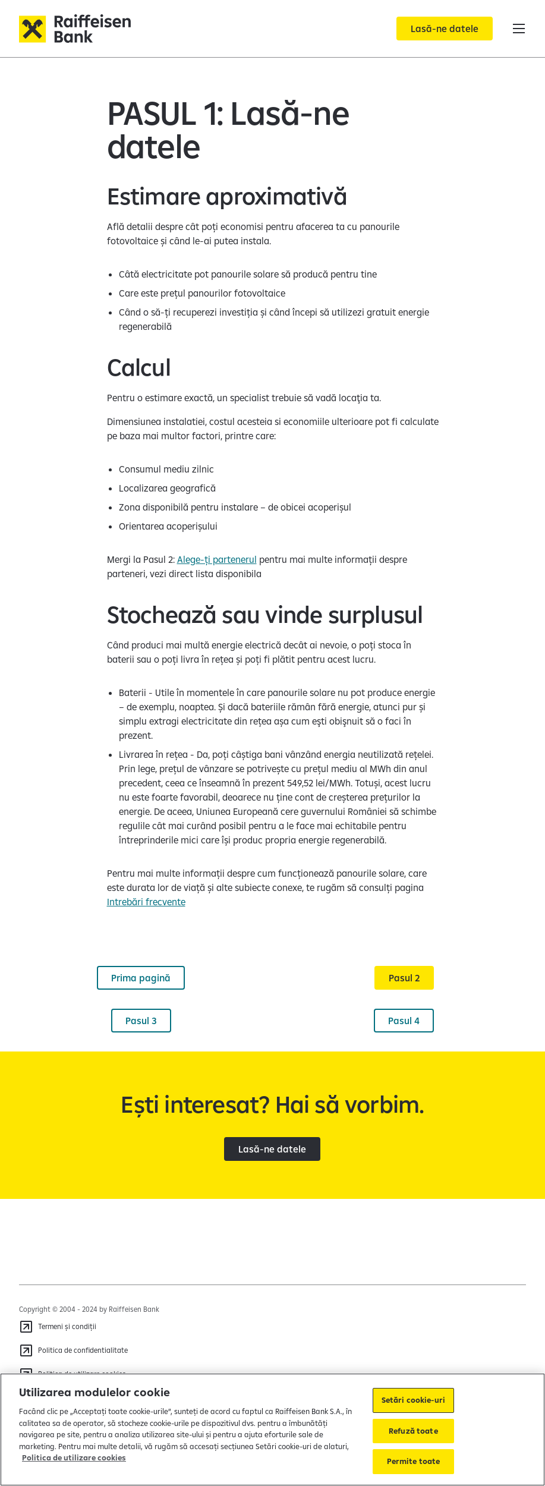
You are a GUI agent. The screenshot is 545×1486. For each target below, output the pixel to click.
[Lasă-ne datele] (444, 28)
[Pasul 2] (404, 978)
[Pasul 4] (404, 1020)
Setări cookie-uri (413, 1400)
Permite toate (413, 1461)
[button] (519, 28)
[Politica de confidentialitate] (73, 1350)
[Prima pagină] (141, 978)
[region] (272, 1429)
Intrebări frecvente (146, 902)
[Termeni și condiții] (57, 1327)
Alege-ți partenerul (217, 559)
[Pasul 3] (141, 1020)
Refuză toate (413, 1430)
